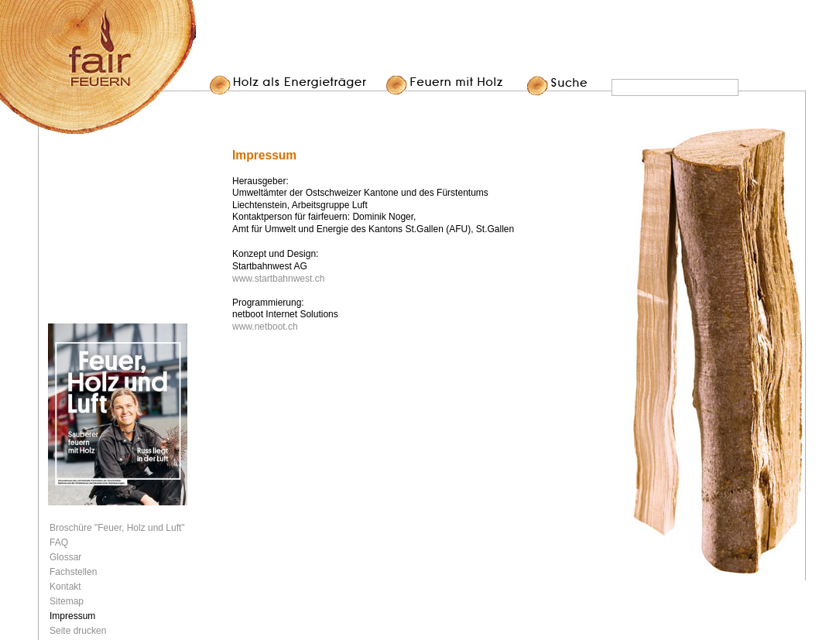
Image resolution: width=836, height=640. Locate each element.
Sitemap (67, 601)
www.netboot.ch (265, 326)
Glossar (65, 557)
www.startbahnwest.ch (278, 278)
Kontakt (65, 586)
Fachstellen (73, 571)
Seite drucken (78, 630)
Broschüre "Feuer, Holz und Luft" (117, 527)
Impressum (72, 616)
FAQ (59, 542)
